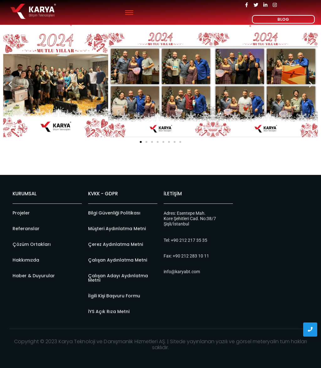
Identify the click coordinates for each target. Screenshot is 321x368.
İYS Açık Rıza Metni (108, 311)
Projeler (21, 213)
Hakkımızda (26, 260)
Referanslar (26, 228)
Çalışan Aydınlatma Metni (117, 260)
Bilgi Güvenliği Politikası (114, 213)
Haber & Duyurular (34, 276)
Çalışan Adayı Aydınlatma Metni (118, 278)
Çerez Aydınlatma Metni (115, 244)
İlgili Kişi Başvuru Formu (114, 296)
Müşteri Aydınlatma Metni (117, 228)
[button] (10, 85)
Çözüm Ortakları (32, 244)
